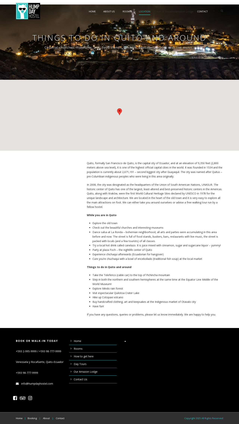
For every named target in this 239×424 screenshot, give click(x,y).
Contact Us (80, 379)
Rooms (127, 11)
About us (109, 11)
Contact (202, 11)
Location (144, 11)
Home (92, 11)
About (46, 418)
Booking (32, 418)
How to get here (84, 356)
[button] (119, 111)
